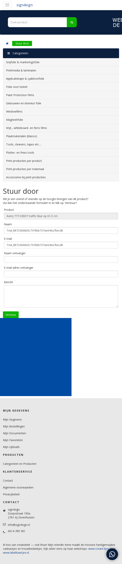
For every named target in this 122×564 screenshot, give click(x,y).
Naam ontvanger (15, 253)
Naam (8, 224)
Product (9, 210)
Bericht (8, 282)
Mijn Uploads (11, 447)
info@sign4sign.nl (19, 525)
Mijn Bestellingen (14, 426)
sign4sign (25, 5)
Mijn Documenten (14, 433)
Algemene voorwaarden (18, 487)
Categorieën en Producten (19, 464)
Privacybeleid (11, 494)
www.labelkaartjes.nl (16, 552)
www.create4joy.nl (100, 548)
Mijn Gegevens (12, 419)
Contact (8, 480)
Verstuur (11, 314)
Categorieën (17, 53)
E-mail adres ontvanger (18, 267)
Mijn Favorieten (13, 440)
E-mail (8, 239)
